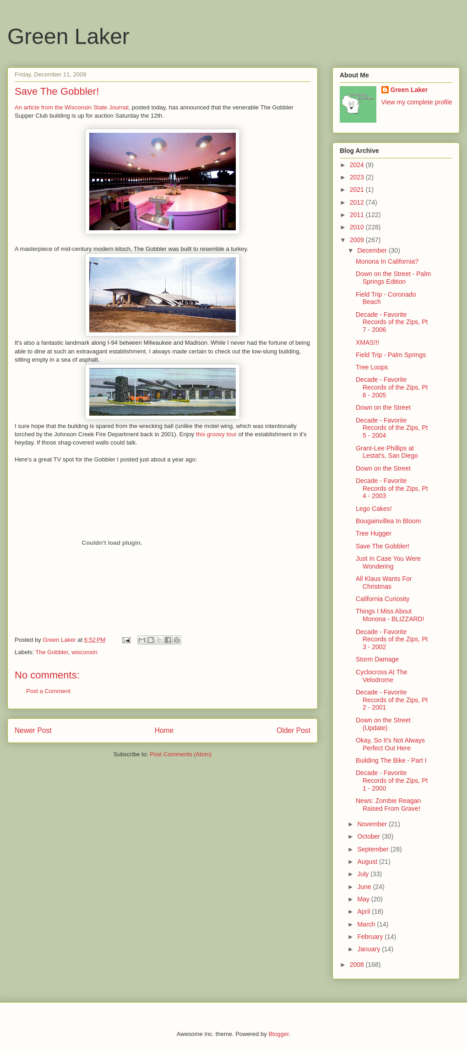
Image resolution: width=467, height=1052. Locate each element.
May (364, 899)
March (367, 924)
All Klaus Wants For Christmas (384, 582)
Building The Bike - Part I (391, 760)
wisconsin (84, 652)
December (372, 250)
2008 (358, 964)
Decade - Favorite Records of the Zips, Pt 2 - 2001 (392, 700)
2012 (358, 202)
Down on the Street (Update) (383, 724)
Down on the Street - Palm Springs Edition (393, 277)
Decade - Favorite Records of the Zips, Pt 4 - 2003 (392, 488)
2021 (358, 189)
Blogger (278, 1033)
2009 (358, 240)
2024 (358, 164)
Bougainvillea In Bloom (388, 521)
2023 (358, 177)
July (363, 874)
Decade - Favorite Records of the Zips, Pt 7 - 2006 (392, 322)
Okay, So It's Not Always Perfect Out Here (390, 744)
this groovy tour (216, 434)
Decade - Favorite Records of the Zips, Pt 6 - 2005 (392, 387)
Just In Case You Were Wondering (388, 562)
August (368, 861)
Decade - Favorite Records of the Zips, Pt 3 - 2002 (392, 639)
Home (164, 730)
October (369, 836)
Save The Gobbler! (382, 546)
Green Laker (68, 36)
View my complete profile (416, 102)
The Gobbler (51, 652)
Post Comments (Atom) (181, 754)
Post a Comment (48, 691)
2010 (358, 227)
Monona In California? (387, 261)
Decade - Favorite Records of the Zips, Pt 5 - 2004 (392, 428)
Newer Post (33, 730)
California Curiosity (382, 598)
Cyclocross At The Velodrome (381, 675)
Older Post (293, 730)
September (373, 849)
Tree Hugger (373, 533)
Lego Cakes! (374, 508)
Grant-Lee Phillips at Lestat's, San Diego (387, 452)
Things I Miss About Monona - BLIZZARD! (390, 615)
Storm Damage (377, 659)
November (372, 824)
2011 (358, 214)
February (371, 936)
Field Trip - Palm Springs (391, 354)
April (364, 911)
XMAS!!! (367, 342)
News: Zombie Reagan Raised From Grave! (388, 804)
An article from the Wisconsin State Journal (72, 107)
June (365, 886)
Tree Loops (372, 367)
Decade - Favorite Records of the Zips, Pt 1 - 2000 (392, 780)
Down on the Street (383, 407)
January (369, 949)
